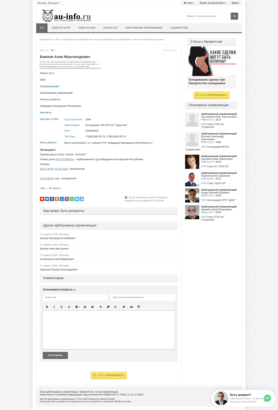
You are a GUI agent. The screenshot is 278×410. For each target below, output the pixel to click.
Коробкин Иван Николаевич (217, 159)
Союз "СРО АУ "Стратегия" (212, 125)
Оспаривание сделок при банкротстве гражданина (211, 61)
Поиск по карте (61, 28)
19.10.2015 (61, 168)
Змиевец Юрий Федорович (216, 209)
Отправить (55, 355)
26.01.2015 (46, 168)
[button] (46, 307)
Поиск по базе (87, 28)
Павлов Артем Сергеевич (215, 175)
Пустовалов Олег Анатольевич (219, 116)
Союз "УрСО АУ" (216, 183)
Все (42, 28)
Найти (108, 375)
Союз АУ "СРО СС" (218, 166)
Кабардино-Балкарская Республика (60, 106)
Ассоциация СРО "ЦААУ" (221, 200)
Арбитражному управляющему (143, 28)
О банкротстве (179, 28)
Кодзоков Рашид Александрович (58, 269)
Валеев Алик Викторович (54, 248)
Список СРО (110, 28)
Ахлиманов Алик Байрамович (57, 259)
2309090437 (92, 130)
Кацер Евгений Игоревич (215, 192)
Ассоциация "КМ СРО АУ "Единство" (106, 125)
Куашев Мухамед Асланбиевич (58, 238)
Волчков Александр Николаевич (212, 138)
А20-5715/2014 (64, 159)
